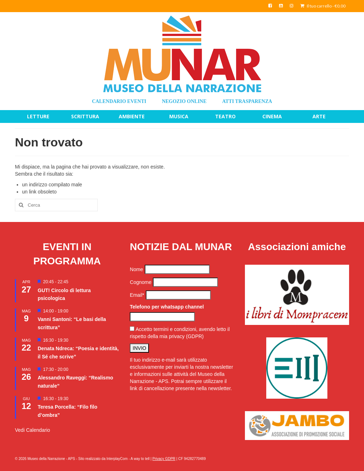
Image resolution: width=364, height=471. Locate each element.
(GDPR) (195, 336)
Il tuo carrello (323, 6)
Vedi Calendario (32, 430)
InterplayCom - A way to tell (128, 459)
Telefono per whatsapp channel (167, 307)
